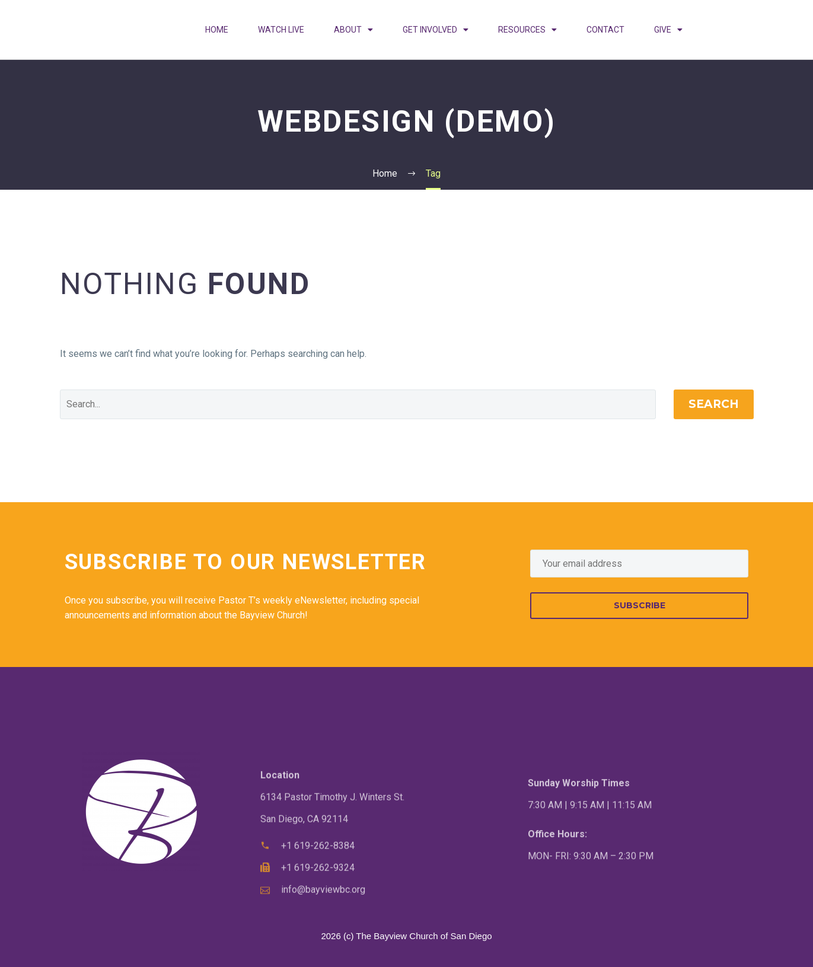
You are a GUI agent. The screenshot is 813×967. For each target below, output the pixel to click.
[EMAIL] (639, 563)
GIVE (668, 30)
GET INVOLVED (435, 30)
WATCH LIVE (281, 29)
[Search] (358, 404)
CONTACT (605, 29)
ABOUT (353, 30)
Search (713, 404)
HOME (216, 29)
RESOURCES (527, 30)
